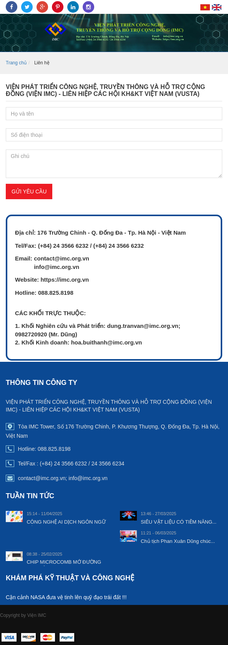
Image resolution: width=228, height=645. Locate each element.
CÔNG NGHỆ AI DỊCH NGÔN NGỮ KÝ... (66, 525)
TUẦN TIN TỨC (30, 496)
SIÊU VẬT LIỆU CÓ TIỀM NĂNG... (178, 522)
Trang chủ (16, 63)
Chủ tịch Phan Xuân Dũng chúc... (178, 541)
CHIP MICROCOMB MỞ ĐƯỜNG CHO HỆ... (64, 565)
